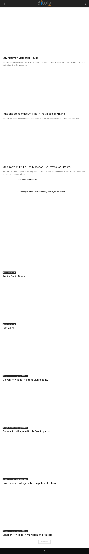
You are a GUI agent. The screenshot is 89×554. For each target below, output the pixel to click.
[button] (4, 3)
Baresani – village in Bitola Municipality (26, 431)
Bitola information (9, 272)
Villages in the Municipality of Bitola (15, 376)
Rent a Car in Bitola (14, 276)
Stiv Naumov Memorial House (20, 57)
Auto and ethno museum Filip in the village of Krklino (34, 113)
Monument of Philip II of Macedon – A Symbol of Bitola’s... (37, 167)
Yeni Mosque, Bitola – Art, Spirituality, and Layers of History (41, 192)
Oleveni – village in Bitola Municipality (25, 379)
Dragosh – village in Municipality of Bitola (27, 534)
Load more (44, 542)
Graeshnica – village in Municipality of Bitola (29, 483)
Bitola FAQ (9, 328)
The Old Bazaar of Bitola (27, 179)
